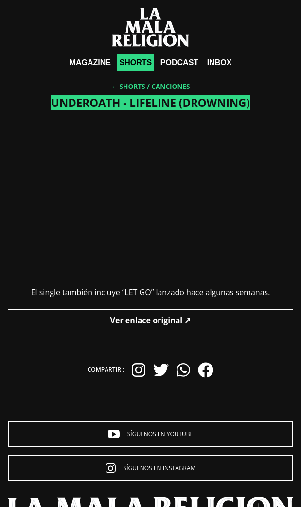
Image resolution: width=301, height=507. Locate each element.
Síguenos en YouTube (151, 434)
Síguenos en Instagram (151, 468)
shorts (136, 62)
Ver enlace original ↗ (150, 320)
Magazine (90, 62)
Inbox (219, 62)
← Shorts (128, 86)
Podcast (179, 62)
